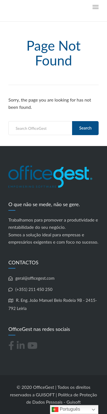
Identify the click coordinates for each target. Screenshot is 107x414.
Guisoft (73, 401)
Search (85, 127)
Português (66, 409)
